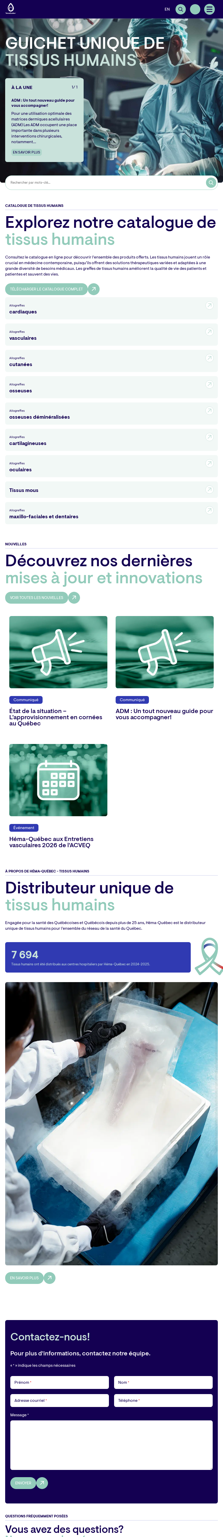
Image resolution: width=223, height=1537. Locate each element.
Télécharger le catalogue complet (46, 289)
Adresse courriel (30, 1400)
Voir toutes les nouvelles (36, 597)
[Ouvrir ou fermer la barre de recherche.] (181, 9)
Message (19, 1415)
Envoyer (23, 1483)
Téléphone (129, 1400)
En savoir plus (26, 152)
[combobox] (114, 183)
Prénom (22, 1382)
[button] (210, 9)
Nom (123, 1382)
